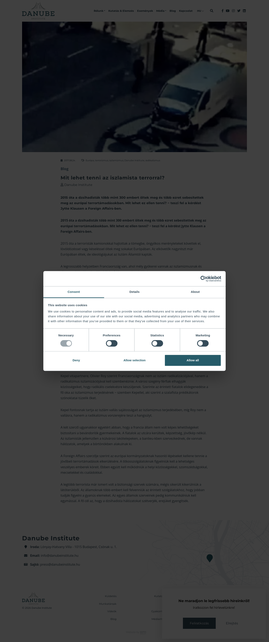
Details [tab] (134, 291)
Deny (76, 360)
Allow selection (134, 360)
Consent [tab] (74, 291)
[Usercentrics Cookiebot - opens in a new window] (203, 279)
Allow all (193, 360)
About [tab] (195, 291)
